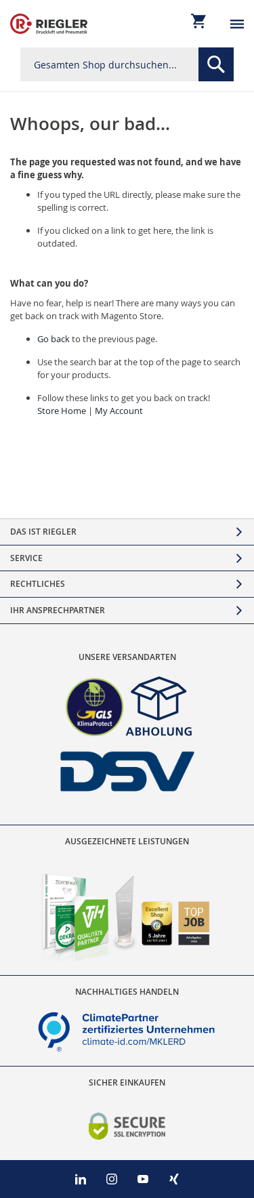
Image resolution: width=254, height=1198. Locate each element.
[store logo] (48, 24)
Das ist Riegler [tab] (43, 531)
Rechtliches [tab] (37, 584)
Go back (53, 339)
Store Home (61, 411)
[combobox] (127, 64)
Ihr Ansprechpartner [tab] (57, 610)
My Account (119, 411)
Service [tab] (26, 558)
